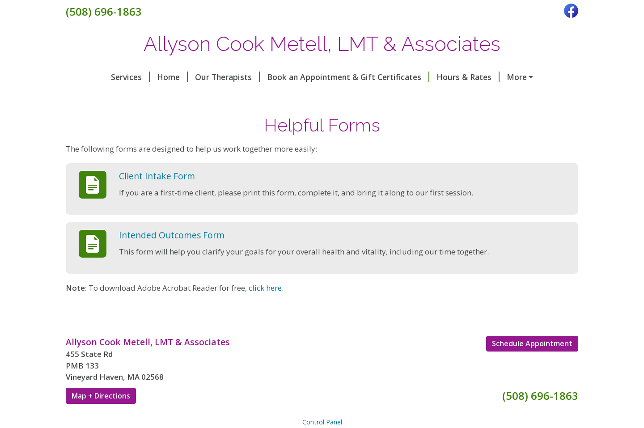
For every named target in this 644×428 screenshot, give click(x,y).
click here (265, 306)
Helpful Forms (226, 96)
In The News (164, 96)
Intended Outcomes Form (172, 254)
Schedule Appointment (532, 363)
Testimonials (101, 96)
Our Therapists (189, 77)
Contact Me (495, 77)
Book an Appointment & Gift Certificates (310, 77)
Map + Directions (101, 415)
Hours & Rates (430, 77)
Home (134, 77)
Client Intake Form (157, 195)
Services (92, 77)
